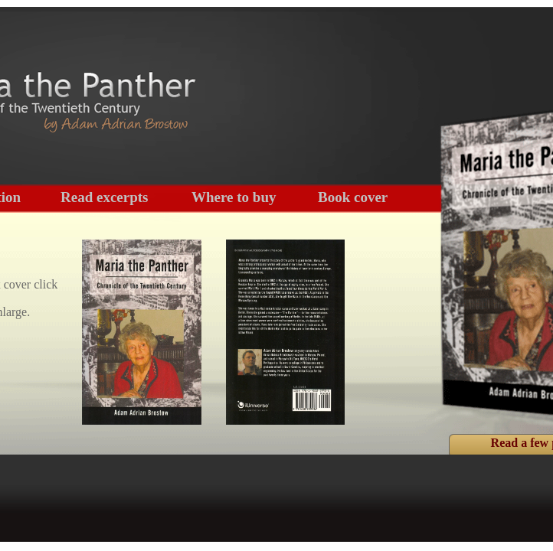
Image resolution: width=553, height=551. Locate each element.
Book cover (353, 197)
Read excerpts (105, 197)
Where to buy (233, 197)
